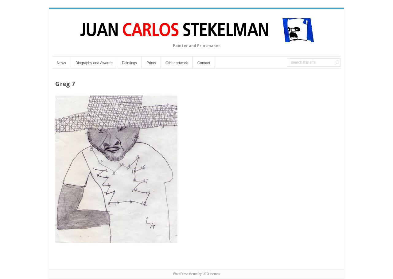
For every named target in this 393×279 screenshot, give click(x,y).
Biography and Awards (94, 63)
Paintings (129, 63)
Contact (203, 63)
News (61, 63)
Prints (151, 63)
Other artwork (176, 63)
